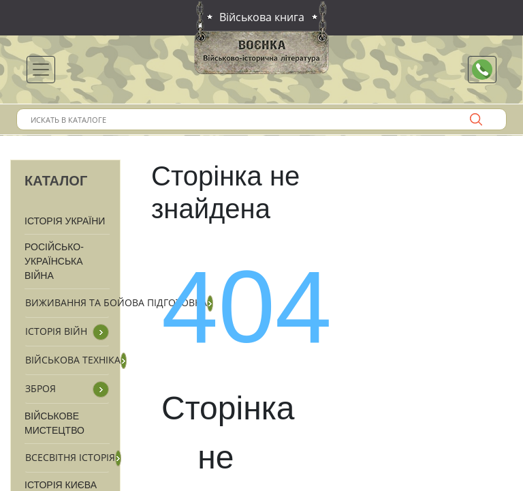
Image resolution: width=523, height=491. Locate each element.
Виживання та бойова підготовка (116, 302)
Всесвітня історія (70, 457)
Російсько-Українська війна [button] (54, 261)
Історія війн (56, 331)
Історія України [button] (65, 220)
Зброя (40, 388)
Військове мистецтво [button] (54, 423)
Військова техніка (73, 359)
